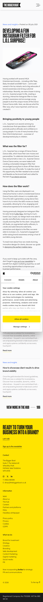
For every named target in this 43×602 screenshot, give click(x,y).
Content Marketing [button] (10, 554)
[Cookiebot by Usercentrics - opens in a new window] (30, 273)
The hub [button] (6, 501)
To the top (35, 582)
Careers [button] (6, 504)
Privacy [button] (6, 521)
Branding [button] (6, 548)
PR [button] (4, 562)
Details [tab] (21, 280)
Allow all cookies (21, 319)
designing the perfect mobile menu (18, 247)
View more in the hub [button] (23, 407)
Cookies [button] (6, 523)
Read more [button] (7, 350)
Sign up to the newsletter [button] (12, 446)
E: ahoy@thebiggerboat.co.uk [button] (14, 482)
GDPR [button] (5, 526)
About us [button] (6, 499)
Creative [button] (6, 545)
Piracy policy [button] (8, 518)
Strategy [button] (6, 543)
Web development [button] (10, 551)
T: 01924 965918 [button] (9, 479)
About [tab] (35, 280)
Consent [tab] (7, 280)
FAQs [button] (5, 510)
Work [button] (5, 496)
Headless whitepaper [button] (11, 512)
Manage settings (21, 326)
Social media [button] (8, 559)
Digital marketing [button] (9, 556)
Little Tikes (19, 213)
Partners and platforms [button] (12, 507)
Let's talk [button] (6, 439)
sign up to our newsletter (23, 261)
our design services (18, 176)
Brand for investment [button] (11, 540)
